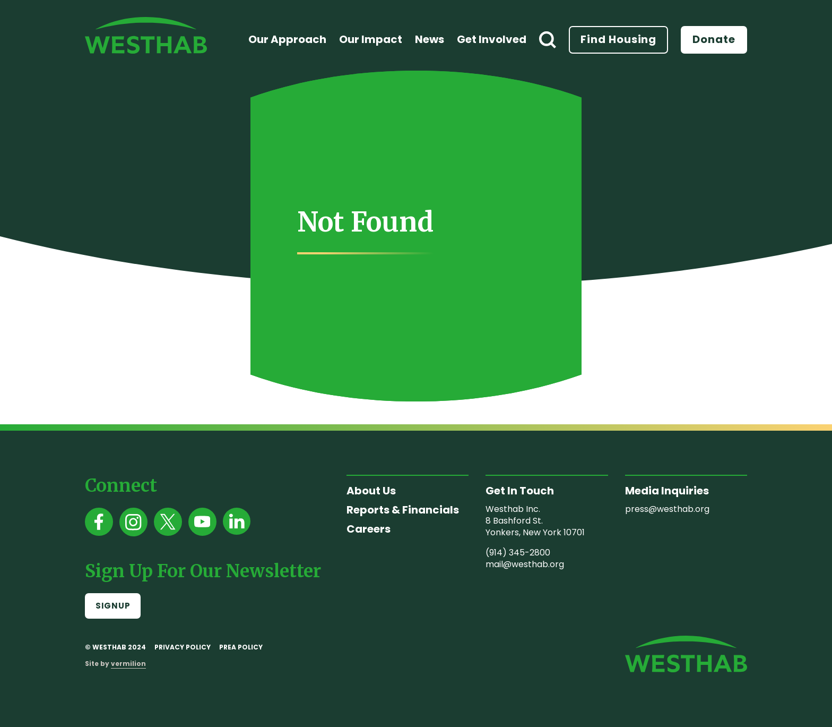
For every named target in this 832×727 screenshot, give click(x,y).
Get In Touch (520, 490)
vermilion (128, 663)
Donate (713, 39)
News (429, 39)
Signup (113, 605)
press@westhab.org (667, 509)
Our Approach (287, 39)
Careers (368, 528)
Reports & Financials (402, 509)
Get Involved (491, 39)
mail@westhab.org (525, 564)
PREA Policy (241, 647)
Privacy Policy (182, 647)
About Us (371, 490)
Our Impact (370, 39)
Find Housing (618, 39)
